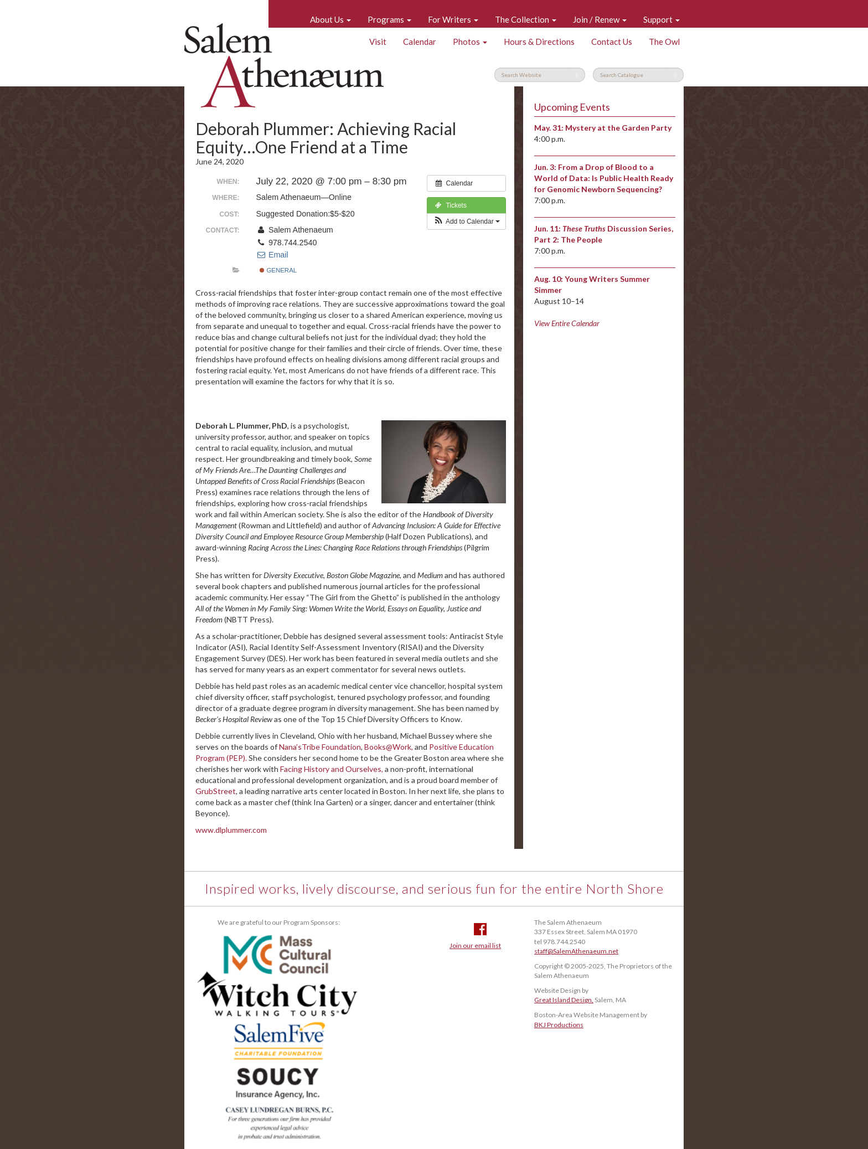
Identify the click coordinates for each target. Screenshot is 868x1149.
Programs (389, 19)
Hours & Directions (539, 42)
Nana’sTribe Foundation (320, 746)
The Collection (525, 19)
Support (661, 19)
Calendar (419, 42)
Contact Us (611, 42)
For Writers (453, 19)
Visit (377, 42)
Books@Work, (388, 746)
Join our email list (475, 945)
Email (272, 254)
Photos (470, 42)
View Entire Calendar (567, 323)
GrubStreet (215, 791)
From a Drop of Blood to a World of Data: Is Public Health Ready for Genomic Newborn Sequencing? (603, 178)
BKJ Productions (558, 1025)
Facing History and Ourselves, (331, 769)
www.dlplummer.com (231, 829)
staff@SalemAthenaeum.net (576, 951)
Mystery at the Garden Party (618, 127)
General (278, 270)
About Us (330, 19)
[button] (466, 221)
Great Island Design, (563, 1000)
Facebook (480, 929)
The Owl (664, 42)
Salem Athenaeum (284, 65)
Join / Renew (600, 19)
